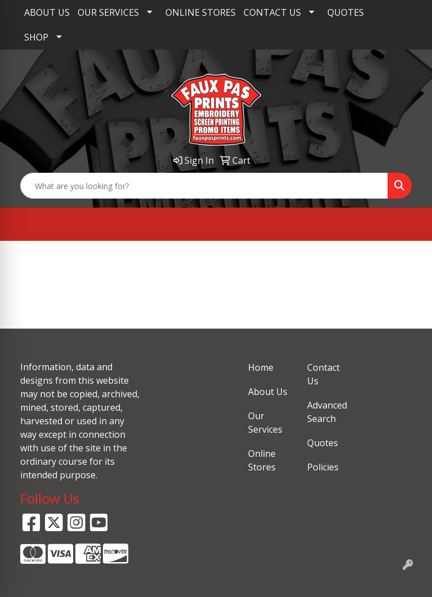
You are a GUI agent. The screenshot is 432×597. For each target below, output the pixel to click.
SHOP (36, 37)
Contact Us (323, 374)
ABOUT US (47, 12)
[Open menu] (409, 224)
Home (260, 367)
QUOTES (345, 12)
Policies (323, 467)
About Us (267, 391)
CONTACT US (272, 12)
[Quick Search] (204, 186)
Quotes (322, 443)
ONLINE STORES (200, 12)
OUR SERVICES (108, 12)
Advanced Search (327, 412)
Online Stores (262, 460)
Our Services (265, 423)
